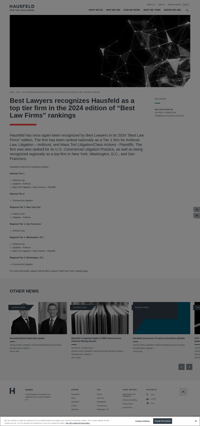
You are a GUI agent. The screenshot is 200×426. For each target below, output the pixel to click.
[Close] (196, 422)
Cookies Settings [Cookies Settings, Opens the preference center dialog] (142, 422)
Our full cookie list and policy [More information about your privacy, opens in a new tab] (78, 424)
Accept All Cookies (163, 422)
